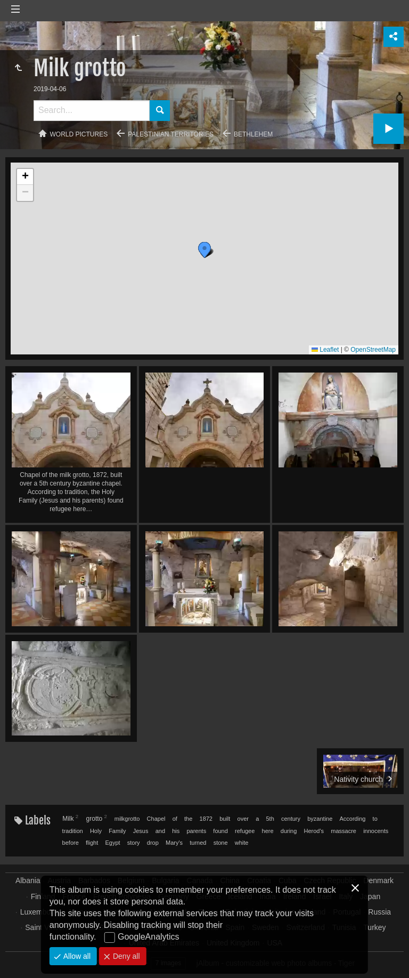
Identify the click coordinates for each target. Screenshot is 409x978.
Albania (27, 880)
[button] (189, 241)
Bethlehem (253, 134)
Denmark (378, 880)
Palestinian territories (171, 134)
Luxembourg (41, 912)
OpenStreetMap (373, 349)
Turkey (374, 927)
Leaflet (325, 349)
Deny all (125, 956)
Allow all (76, 956)
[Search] (92, 110)
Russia (379, 912)
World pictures (79, 134)
